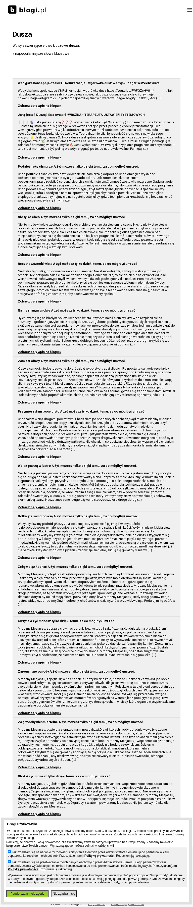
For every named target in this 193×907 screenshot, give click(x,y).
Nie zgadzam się (64, 893)
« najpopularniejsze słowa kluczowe (41, 54)
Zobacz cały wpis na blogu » (39, 106)
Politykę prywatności (99, 856)
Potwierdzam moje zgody (27, 893)
